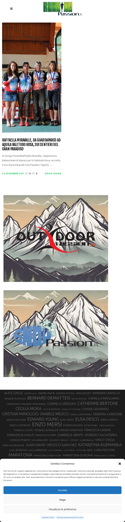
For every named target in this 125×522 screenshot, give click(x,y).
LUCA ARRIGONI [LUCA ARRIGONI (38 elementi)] (37, 450)
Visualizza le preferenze (62, 509)
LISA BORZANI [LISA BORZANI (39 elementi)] (18, 450)
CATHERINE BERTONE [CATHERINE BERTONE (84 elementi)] (98, 403)
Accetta (62, 490)
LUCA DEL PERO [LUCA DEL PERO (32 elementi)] (84, 450)
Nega (62, 499)
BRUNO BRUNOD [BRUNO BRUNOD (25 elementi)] (79, 399)
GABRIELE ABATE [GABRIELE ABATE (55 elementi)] (70, 435)
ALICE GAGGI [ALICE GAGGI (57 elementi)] (13, 393)
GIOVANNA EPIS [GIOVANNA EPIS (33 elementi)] (39, 440)
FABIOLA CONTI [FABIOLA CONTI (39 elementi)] (23, 430)
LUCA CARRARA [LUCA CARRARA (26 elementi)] (55, 450)
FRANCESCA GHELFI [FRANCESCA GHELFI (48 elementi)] (20, 435)
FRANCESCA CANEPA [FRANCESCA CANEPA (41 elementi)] (97, 430)
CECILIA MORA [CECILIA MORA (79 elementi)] (28, 408)
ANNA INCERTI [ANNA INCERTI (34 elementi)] (83, 393)
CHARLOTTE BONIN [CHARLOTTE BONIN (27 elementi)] (71, 409)
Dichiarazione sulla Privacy (70, 517)
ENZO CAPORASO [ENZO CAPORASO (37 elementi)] (20, 425)
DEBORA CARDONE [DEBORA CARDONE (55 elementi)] (107, 414)
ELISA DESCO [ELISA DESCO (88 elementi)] (87, 419)
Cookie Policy (48, 517)
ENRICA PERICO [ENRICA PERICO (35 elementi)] (109, 419)
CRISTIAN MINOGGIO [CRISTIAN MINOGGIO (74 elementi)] (20, 414)
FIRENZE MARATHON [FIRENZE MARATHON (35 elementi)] (71, 430)
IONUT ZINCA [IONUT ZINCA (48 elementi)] (104, 439)
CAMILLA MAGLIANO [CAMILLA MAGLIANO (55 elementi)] (103, 398)
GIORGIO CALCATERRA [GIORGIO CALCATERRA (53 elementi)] (101, 435)
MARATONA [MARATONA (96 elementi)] (20, 455)
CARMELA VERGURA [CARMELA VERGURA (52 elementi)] (61, 403)
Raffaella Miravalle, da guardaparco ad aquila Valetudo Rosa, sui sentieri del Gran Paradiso (31, 144)
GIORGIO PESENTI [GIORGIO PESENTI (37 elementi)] (20, 440)
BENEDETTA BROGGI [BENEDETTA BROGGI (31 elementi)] (15, 398)
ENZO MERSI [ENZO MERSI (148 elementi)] (47, 424)
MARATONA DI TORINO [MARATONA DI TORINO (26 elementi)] (105, 455)
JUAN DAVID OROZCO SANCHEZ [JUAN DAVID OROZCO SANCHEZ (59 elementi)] (51, 445)
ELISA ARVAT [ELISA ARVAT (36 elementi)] (67, 419)
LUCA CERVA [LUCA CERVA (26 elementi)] (69, 450)
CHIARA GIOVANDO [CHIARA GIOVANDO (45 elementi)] (95, 409)
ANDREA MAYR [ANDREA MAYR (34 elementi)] (46, 393)
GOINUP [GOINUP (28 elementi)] (74, 440)
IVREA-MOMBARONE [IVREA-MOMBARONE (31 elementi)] (13, 445)
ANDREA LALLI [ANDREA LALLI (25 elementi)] (30, 393)
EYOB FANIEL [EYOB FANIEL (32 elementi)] (91, 425)
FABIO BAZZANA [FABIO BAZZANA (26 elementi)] (106, 425)
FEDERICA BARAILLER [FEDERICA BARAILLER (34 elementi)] (46, 430)
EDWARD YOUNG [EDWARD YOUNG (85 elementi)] (43, 419)
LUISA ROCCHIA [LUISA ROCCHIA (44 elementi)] (104, 450)
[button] (120, 463)
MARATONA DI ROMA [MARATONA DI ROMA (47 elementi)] (78, 455)
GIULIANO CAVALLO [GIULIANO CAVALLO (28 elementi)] (59, 440)
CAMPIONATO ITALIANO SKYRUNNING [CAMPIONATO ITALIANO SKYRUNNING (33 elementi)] (26, 404)
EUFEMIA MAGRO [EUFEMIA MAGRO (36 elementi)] (73, 425)
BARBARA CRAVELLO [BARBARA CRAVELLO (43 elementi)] (106, 393)
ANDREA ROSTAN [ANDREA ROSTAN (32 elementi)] (65, 393)
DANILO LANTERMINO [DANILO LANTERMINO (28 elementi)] (81, 414)
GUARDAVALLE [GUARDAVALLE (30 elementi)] (86, 440)
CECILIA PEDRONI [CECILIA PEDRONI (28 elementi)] (51, 409)
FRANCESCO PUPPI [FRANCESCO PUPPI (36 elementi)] (45, 435)
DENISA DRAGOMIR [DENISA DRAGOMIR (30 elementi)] (16, 420)
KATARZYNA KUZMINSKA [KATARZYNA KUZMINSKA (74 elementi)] (100, 444)
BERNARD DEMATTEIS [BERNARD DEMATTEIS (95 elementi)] (48, 398)
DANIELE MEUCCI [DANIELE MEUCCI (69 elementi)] (54, 414)
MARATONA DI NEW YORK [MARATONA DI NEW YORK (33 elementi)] (47, 455)
